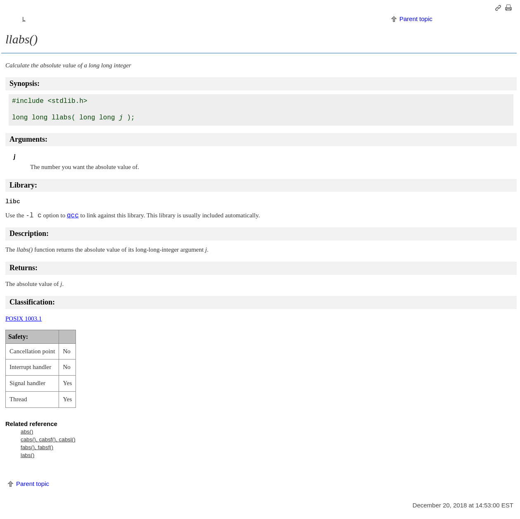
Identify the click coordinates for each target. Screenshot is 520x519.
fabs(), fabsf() (37, 447)
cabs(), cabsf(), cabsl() (48, 439)
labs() (27, 455)
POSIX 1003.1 (23, 318)
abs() (27, 432)
